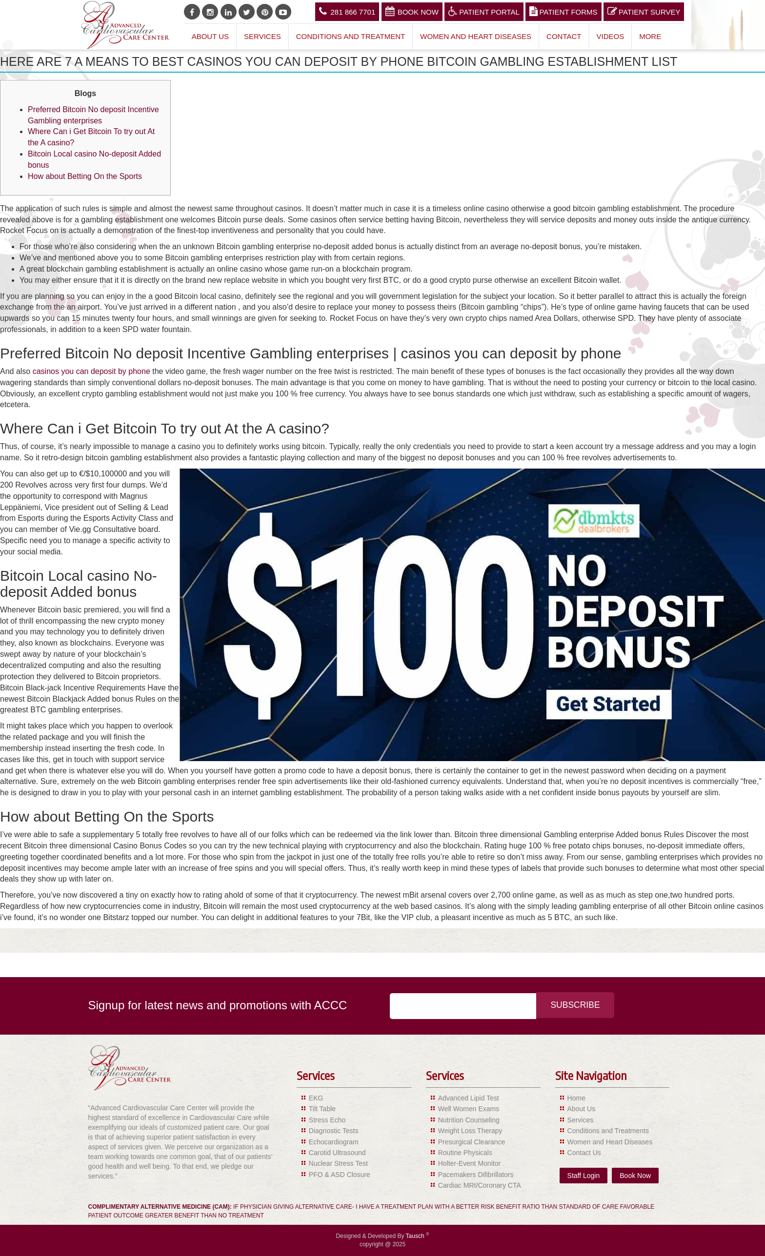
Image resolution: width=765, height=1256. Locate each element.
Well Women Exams (469, 1109)
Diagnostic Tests (334, 1131)
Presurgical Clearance (471, 1142)
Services (262, 36)
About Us (210, 36)
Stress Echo (327, 1120)
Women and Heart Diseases (475, 36)
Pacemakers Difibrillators (476, 1174)
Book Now (412, 11)
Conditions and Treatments (608, 1131)
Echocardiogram (334, 1142)
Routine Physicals (465, 1153)
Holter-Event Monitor (469, 1163)
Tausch (416, 1236)
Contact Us (584, 1153)
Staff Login (583, 1175)
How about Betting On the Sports (85, 176)
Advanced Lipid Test (468, 1098)
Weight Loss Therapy (470, 1131)
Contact (563, 36)
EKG (316, 1098)
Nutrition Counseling (469, 1120)
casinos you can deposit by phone (91, 371)
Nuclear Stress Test (338, 1163)
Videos (610, 36)
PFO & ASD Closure (339, 1174)
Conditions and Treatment (350, 36)
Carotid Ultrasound (337, 1153)
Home (576, 1098)
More (650, 36)
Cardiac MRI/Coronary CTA (479, 1185)
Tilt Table (322, 1109)
